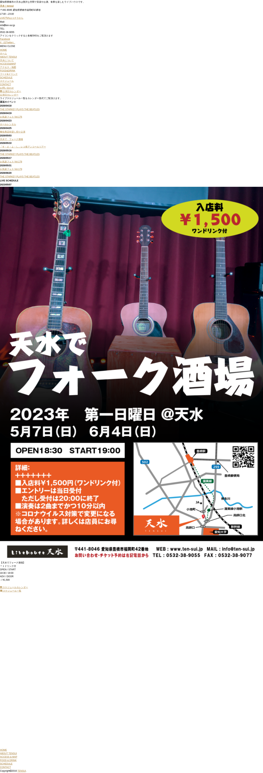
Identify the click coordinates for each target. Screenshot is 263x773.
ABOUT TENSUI (8, 753)
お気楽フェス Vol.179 (11, 169)
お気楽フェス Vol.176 (11, 117)
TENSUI (21, 771)
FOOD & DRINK (8, 760)
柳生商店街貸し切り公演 (12, 131)
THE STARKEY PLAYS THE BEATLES (20, 109)
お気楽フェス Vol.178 (11, 161)
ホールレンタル (8, 124)
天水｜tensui (7, 6)
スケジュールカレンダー (14, 587)
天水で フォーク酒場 (11, 139)
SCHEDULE (6, 763)
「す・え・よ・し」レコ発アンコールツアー (23, 146)
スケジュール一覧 (10, 590)
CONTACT (5, 767)
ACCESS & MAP (8, 757)
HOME (3, 750)
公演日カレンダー (10, 91)
